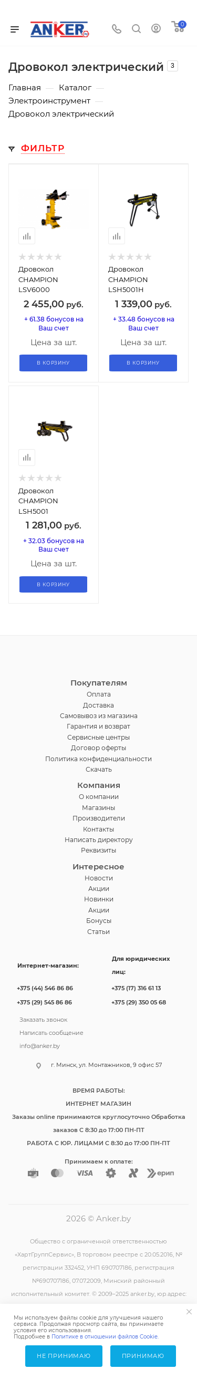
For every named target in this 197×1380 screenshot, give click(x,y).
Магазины (98, 808)
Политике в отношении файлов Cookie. (105, 1336)
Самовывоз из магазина (99, 716)
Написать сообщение (51, 1031)
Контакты (98, 829)
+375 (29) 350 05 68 (138, 1002)
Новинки (98, 899)
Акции (98, 889)
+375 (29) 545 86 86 (44, 1002)
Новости (99, 878)
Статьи (98, 932)
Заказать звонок (43, 1018)
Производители (98, 818)
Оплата (99, 694)
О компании (99, 797)
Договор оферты (98, 748)
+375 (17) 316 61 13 (136, 988)
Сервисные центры (98, 737)
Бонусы (98, 921)
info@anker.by (39, 1044)
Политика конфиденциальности (98, 759)
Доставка (98, 705)
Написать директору (99, 840)
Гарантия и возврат (98, 726)
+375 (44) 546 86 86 (45, 988)
